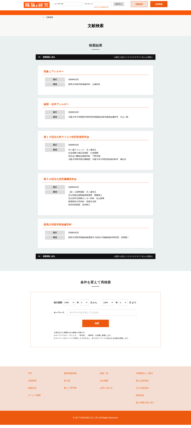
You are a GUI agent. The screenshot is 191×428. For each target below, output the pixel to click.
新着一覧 (104, 376)
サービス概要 (95, 14)
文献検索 (122, 14)
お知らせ (69, 14)
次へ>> (144, 60)
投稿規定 (139, 4)
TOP (43, 14)
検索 (96, 326)
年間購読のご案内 (144, 376)
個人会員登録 (142, 384)
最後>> (150, 60)
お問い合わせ (106, 391)
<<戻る (122, 60)
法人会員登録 (142, 391)
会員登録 (159, 4)
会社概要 (104, 384)
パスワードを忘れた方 (101, 7)
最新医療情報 (70, 376)
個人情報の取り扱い (145, 405)
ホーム (38, 20)
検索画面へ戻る (49, 60)
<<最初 (116, 60)
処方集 (67, 384)
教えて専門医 (70, 391)
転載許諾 (148, 14)
